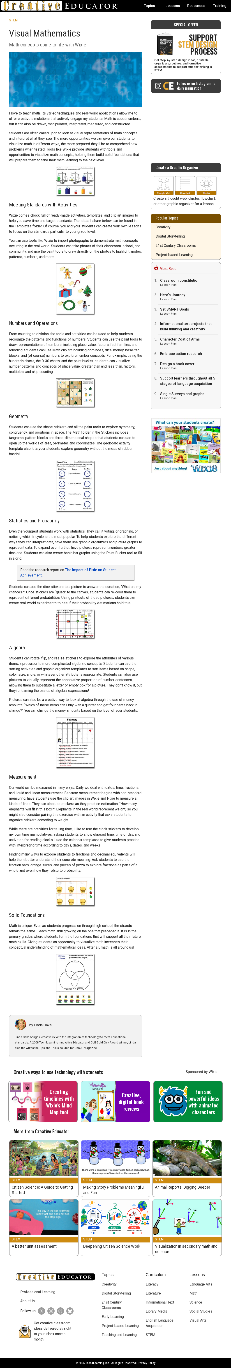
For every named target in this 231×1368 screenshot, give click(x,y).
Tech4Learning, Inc (97, 1363)
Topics (149, 6)
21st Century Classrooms (176, 245)
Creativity (163, 227)
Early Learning (113, 1317)
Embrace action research (181, 354)
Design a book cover (189, 366)
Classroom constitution (189, 283)
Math (193, 1293)
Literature (153, 1293)
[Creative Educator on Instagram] (186, 86)
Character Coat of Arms (189, 341)
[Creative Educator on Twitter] (40, 1311)
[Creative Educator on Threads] (59, 1311)
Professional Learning (37, 1292)
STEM (13, 20)
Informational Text (160, 1302)
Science (195, 1302)
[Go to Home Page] (61, 6)
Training (219, 6)
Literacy (152, 1284)
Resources (196, 6)
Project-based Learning (174, 255)
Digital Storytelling (170, 236)
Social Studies (200, 1311)
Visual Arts (198, 1320)
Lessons (173, 6)
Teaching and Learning (119, 1335)
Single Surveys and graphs (189, 396)
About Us (27, 1301)
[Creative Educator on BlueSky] (69, 1311)
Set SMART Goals (189, 311)
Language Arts (200, 1284)
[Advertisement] (186, 125)
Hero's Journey (189, 297)
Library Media (156, 1311)
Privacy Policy (146, 1363)
